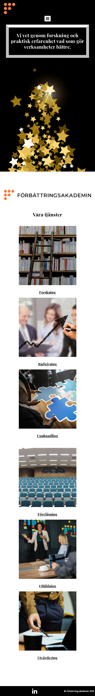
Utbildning (47, 586)
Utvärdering (47, 658)
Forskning (47, 292)
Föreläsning (47, 514)
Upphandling (47, 436)
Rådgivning (47, 364)
